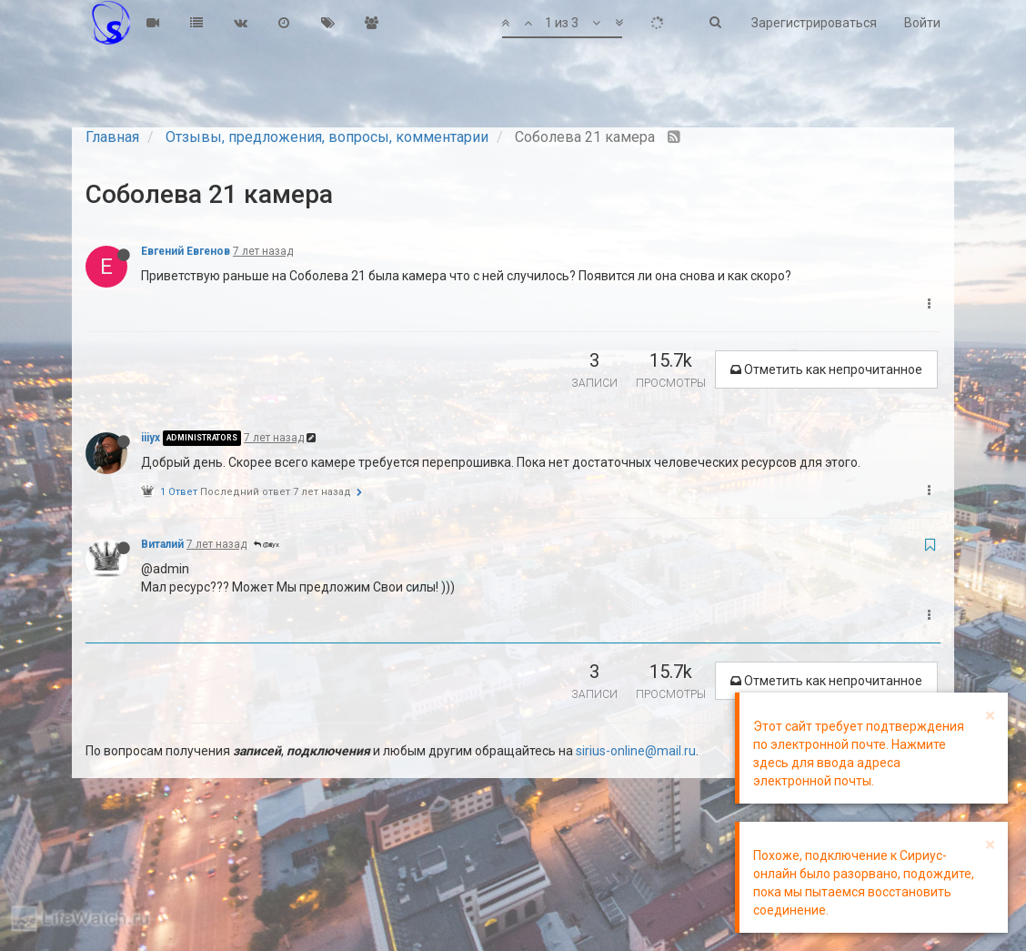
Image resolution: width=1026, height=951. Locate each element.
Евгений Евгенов (185, 251)
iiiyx (150, 437)
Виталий (162, 544)
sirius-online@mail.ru (636, 751)
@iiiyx (266, 545)
